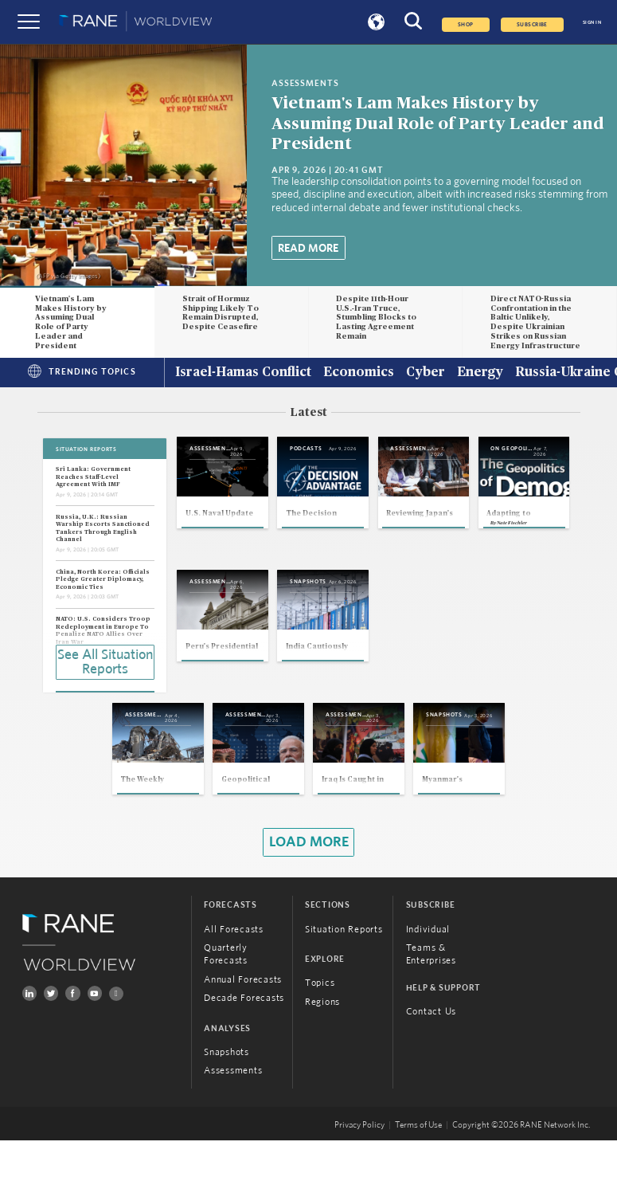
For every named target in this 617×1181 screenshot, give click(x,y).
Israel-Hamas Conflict (243, 373)
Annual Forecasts (243, 1020)
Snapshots (226, 1092)
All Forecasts (234, 970)
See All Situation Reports (105, 660)
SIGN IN (592, 22)
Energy (480, 373)
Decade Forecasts (244, 1039)
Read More (308, 248)
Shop (466, 24)
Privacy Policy (359, 1166)
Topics (320, 1023)
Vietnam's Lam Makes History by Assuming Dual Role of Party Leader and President (437, 123)
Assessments (233, 1111)
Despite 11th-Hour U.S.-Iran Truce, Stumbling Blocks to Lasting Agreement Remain (376, 318)
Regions (322, 1042)
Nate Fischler (212, 692)
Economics (358, 373)
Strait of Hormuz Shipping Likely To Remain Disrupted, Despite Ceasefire (220, 313)
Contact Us (431, 1052)
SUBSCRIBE (532, 24)
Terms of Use (418, 1166)
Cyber (425, 373)
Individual (428, 970)
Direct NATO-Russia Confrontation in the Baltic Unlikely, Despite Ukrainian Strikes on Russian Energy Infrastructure (535, 323)
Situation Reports (344, 970)
